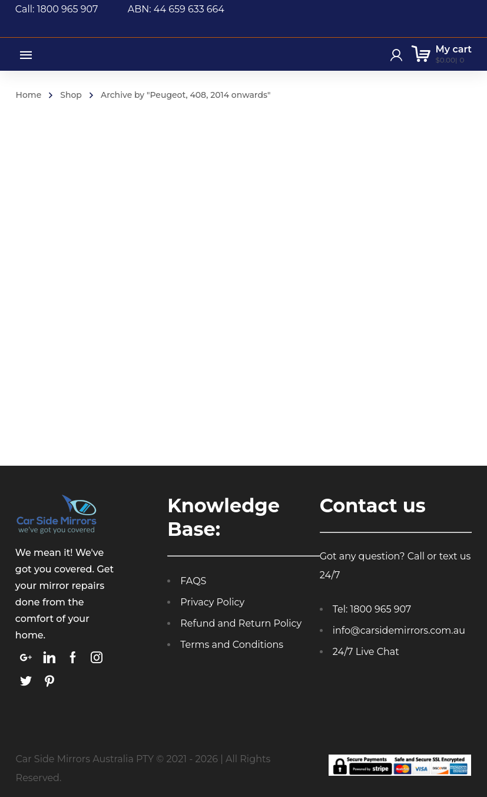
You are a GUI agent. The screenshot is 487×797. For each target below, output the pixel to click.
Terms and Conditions (231, 644)
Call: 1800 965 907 (71, 9)
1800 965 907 (381, 609)
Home (29, 95)
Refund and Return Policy (241, 623)
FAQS (193, 581)
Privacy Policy (212, 602)
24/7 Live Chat (366, 651)
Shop (71, 95)
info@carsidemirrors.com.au (399, 630)
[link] (26, 657)
